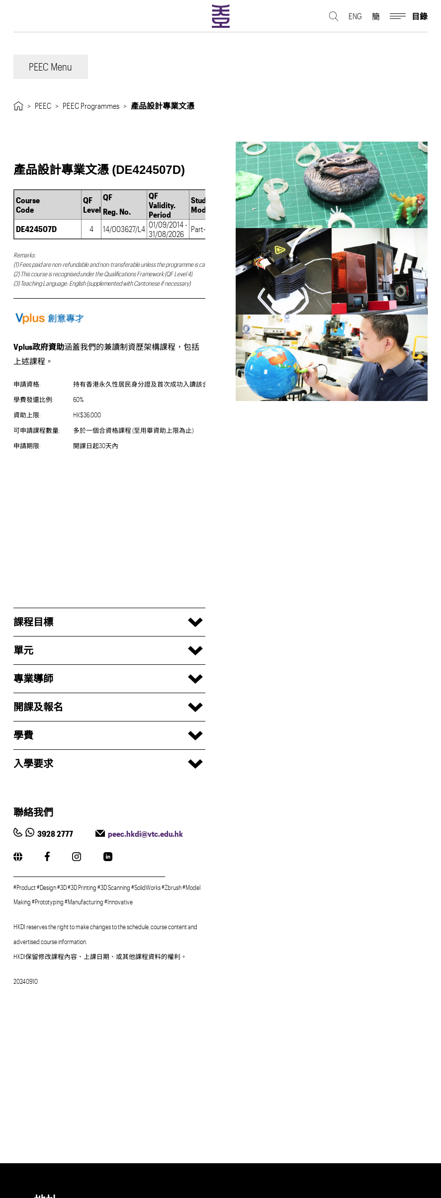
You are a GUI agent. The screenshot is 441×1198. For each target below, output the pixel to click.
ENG (355, 17)
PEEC (43, 105)
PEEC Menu (50, 67)
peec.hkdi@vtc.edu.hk (145, 833)
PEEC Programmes (91, 105)
